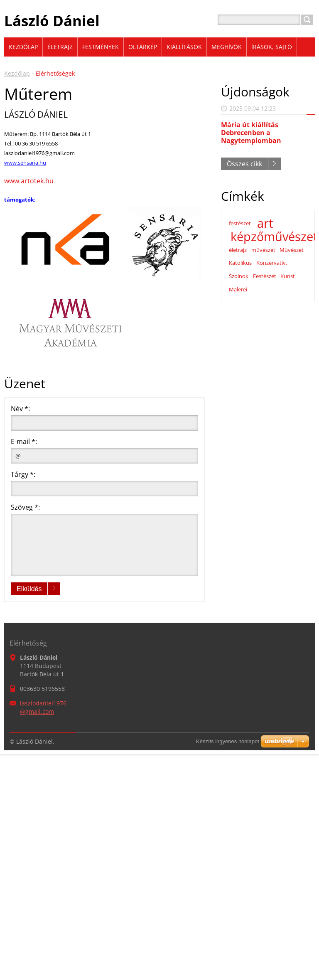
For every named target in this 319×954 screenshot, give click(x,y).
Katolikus (240, 262)
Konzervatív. (271, 262)
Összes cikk (244, 163)
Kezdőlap (17, 73)
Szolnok (238, 276)
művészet (263, 250)
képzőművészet (274, 236)
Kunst (287, 276)
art (265, 223)
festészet (240, 223)
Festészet (264, 276)
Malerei (238, 289)
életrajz (238, 250)
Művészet (292, 250)
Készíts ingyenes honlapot (227, 741)
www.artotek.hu (29, 180)
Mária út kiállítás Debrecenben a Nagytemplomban (251, 132)
